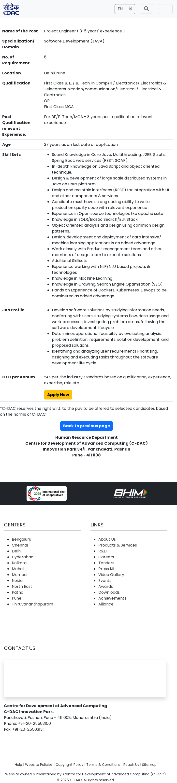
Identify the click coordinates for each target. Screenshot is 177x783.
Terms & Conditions (103, 764)
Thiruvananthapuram (32, 604)
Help (18, 764)
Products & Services (117, 545)
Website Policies (39, 764)
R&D (102, 551)
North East (22, 586)
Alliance (106, 604)
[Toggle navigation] (166, 9)
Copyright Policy (69, 764)
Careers (106, 557)
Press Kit (106, 569)
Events (104, 580)
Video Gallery (111, 574)
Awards (105, 586)
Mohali (18, 569)
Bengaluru (21, 539)
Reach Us (131, 764)
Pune (16, 598)
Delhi (16, 551)
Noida (17, 580)
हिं (130, 9)
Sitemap (149, 764)
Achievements (112, 598)
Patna (17, 592)
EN (120, 9)
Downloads (109, 592)
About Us (107, 539)
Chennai (20, 545)
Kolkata (19, 563)
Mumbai (19, 574)
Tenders (106, 563)
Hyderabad (22, 557)
